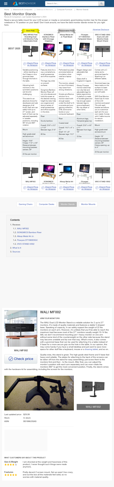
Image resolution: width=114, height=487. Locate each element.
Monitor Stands (68, 204)
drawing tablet (91, 349)
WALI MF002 (23, 229)
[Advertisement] (30, 283)
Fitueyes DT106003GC (27, 240)
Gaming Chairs (25, 204)
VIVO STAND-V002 (25, 244)
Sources (16, 252)
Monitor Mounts (88, 204)
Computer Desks (46, 204)
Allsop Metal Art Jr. (25, 236)
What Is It (16, 248)
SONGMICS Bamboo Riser (29, 232)
